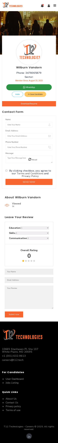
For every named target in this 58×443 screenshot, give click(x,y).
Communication (18, 238)
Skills (12, 233)
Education (15, 228)
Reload (32, 159)
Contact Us (12, 402)
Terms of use (13, 410)
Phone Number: (12, 142)
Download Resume (29, 104)
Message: (9, 153)
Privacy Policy (30, 176)
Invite (17, 94)
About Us (11, 398)
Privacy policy (13, 406)
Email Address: (11, 130)
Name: (8, 119)
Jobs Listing (12, 382)
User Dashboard (15, 379)
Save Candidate (35, 94)
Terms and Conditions (30, 173)
